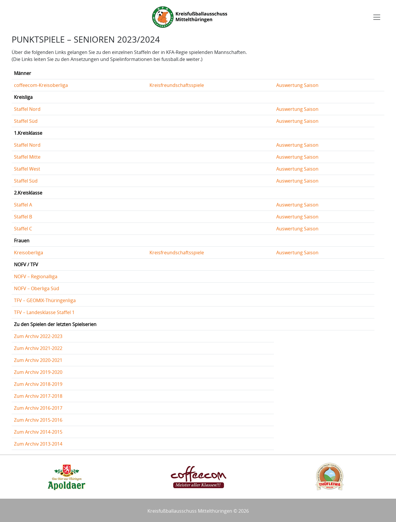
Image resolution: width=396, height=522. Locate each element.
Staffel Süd (26, 121)
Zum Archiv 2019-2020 (38, 372)
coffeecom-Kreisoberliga (41, 85)
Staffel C (23, 228)
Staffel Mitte (27, 157)
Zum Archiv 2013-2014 (38, 444)
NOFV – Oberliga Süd (36, 288)
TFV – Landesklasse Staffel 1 (44, 312)
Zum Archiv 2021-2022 (38, 348)
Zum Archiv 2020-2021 (38, 360)
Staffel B (23, 216)
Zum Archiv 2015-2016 (38, 420)
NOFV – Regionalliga (35, 276)
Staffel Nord (27, 109)
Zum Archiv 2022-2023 (38, 336)
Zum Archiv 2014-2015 (38, 432)
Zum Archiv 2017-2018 (38, 396)
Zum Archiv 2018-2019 (38, 384)
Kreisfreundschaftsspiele (176, 85)
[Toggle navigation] (377, 17)
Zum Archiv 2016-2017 (38, 408)
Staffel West (27, 169)
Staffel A (23, 205)
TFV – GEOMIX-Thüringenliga (45, 300)
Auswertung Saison (297, 85)
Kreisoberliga (28, 252)
